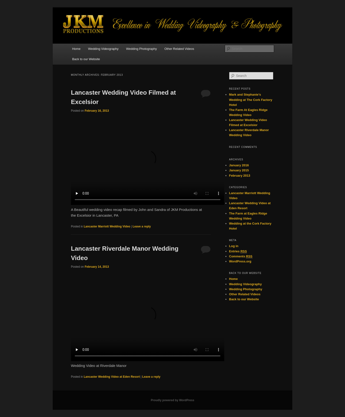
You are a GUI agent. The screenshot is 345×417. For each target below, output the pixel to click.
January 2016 (239, 165)
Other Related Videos (179, 49)
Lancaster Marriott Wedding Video (107, 226)
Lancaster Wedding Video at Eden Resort (112, 376)
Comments (241, 256)
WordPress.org (240, 261)
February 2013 (239, 175)
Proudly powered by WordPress (172, 400)
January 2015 (239, 170)
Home (76, 49)
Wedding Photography (141, 49)
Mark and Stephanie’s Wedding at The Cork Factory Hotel (250, 99)
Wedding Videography (103, 49)
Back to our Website (86, 59)
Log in (233, 246)
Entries (238, 251)
